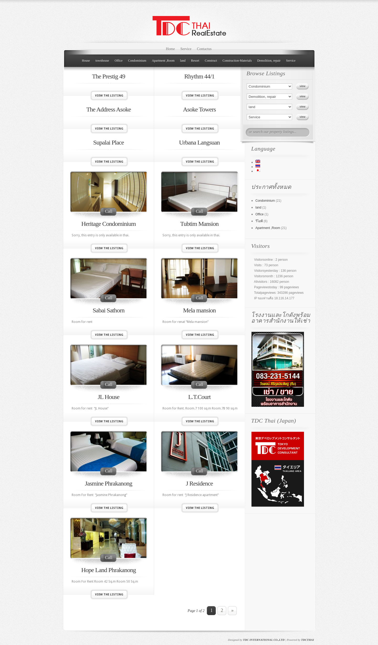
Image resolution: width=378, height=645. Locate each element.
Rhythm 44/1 (199, 76)
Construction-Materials (237, 60)
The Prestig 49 (108, 76)
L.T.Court (199, 396)
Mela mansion (199, 310)
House (86, 60)
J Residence (199, 483)
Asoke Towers (199, 109)
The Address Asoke (108, 109)
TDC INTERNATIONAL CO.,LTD (264, 639)
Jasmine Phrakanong (108, 483)
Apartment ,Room (163, 60)
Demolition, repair (269, 60)
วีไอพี (259, 221)
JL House (108, 396)
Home (170, 49)
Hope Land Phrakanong (108, 570)
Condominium (137, 60)
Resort (195, 60)
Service (185, 49)
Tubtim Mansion (199, 223)
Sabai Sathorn (108, 310)
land (183, 60)
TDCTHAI (307, 639)
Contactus (204, 49)
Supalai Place (108, 142)
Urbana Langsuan (199, 142)
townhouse (102, 60)
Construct (211, 60)
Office (119, 60)
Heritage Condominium (108, 223)
